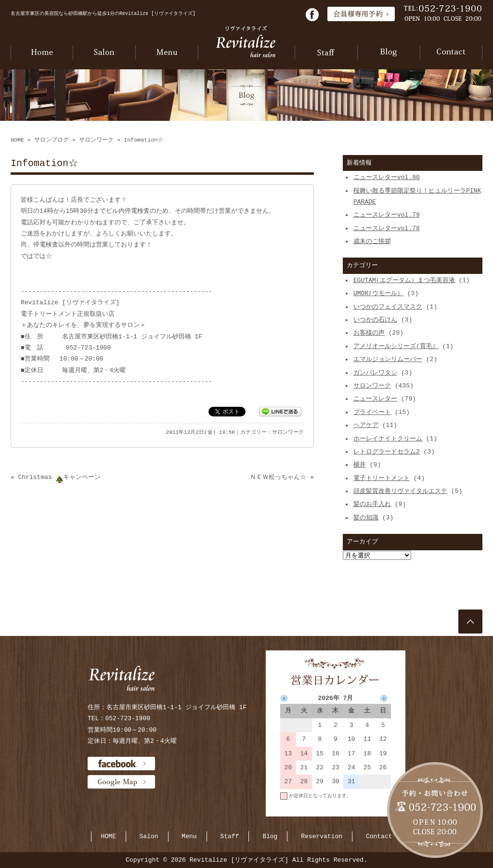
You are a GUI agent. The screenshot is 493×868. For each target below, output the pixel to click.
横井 (359, 464)
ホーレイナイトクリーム (387, 438)
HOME (17, 140)
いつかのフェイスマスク (387, 306)
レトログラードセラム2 (386, 451)
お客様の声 (369, 332)
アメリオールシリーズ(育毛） (396, 346)
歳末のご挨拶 (372, 241)
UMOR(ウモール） (378, 293)
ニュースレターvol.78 (386, 228)
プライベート (372, 412)
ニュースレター (375, 398)
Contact (379, 836)
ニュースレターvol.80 (386, 177)
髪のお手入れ (372, 504)
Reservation (321, 836)
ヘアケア (365, 425)
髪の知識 (365, 517)
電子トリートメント (381, 478)
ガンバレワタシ (375, 372)
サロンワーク (96, 140)
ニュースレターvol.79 (386, 214)
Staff (229, 836)
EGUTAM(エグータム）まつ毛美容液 (404, 280)
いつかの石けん (375, 319)
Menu (189, 836)
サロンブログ (51, 140)
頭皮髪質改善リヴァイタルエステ (400, 491)
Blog (269, 836)
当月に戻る (379, 809)
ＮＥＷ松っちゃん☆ (278, 477)
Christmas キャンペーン (59, 477)
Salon (149, 836)
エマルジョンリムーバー (387, 359)
